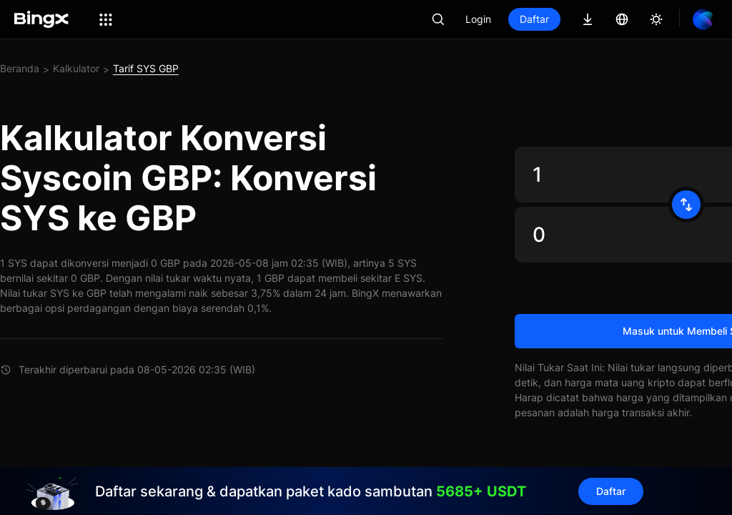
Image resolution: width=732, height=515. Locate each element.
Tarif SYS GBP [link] (146, 68)
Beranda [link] (19, 68)
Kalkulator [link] (76, 68)
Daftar (534, 19)
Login (478, 19)
